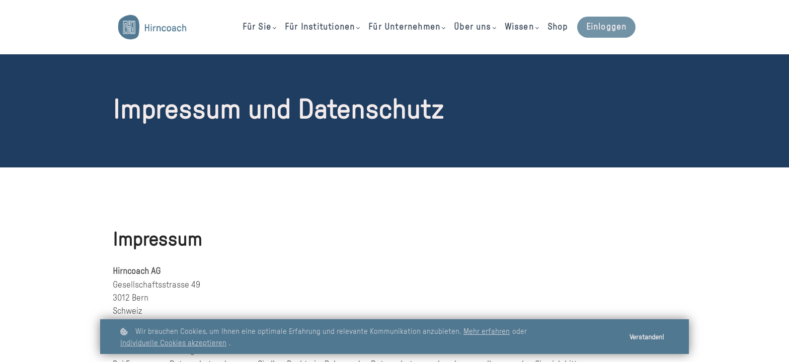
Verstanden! (646, 337)
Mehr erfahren (486, 331)
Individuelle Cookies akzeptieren (173, 343)
